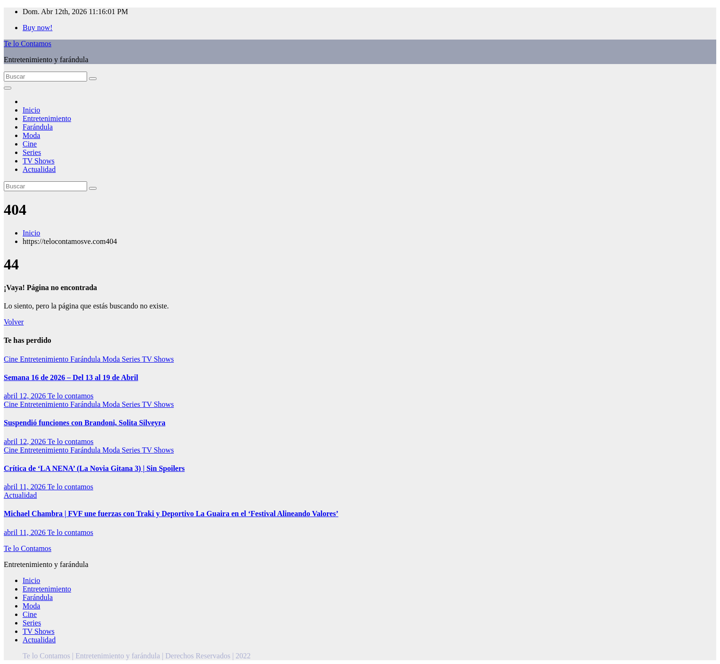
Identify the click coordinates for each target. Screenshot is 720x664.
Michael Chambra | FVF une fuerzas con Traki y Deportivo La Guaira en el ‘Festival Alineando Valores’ (171, 514)
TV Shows (39, 161)
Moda (31, 135)
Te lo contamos (71, 396)
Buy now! (38, 28)
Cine (30, 144)
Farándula (38, 127)
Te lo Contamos (27, 44)
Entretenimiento (47, 118)
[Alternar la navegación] (7, 88)
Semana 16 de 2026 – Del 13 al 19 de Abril (71, 377)
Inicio (31, 110)
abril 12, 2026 (26, 396)
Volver (14, 322)
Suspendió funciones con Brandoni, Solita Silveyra (84, 423)
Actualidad (39, 169)
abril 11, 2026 (25, 487)
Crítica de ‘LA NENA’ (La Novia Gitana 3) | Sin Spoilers (94, 468)
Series (32, 152)
